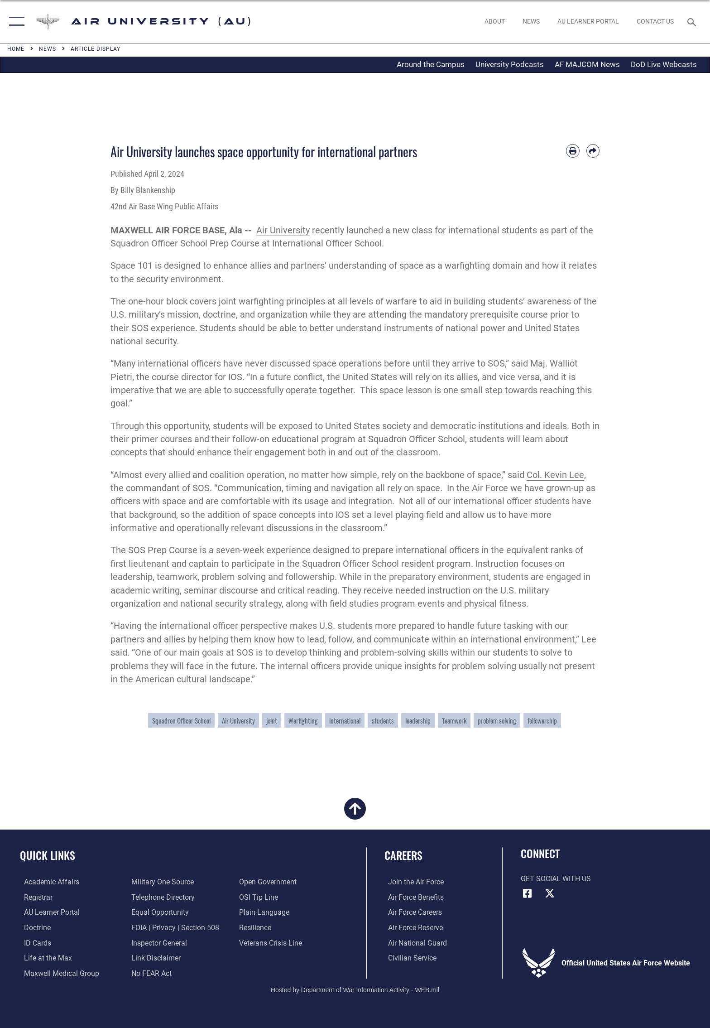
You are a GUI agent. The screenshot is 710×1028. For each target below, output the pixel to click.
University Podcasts (509, 64)
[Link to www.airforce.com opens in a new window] (412, 882)
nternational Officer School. (329, 243)
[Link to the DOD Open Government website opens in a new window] (269, 882)
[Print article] (572, 150)
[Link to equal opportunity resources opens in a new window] (159, 912)
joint (271, 720)
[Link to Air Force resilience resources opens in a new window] (256, 927)
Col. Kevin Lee (555, 475)
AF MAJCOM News (587, 64)
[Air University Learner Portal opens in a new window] (48, 912)
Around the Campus (431, 64)
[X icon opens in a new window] (549, 893)
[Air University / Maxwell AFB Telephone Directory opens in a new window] (162, 897)
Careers (403, 855)
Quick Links (47, 855)
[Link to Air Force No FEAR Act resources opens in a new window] (150, 972)
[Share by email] (593, 150)
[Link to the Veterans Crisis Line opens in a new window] (271, 942)
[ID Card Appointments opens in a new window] (33, 942)
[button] (14, 21)
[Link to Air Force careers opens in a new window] (411, 912)
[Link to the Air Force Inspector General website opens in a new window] (158, 942)
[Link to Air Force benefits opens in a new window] (412, 897)
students (383, 720)
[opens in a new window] (588, 21)
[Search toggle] (693, 21)
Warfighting (303, 720)
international (344, 720)
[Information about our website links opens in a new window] (155, 957)
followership (542, 720)
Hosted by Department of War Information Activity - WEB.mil (355, 989)
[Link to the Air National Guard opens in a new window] (413, 942)
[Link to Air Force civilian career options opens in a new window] (408, 957)
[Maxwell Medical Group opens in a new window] (57, 972)
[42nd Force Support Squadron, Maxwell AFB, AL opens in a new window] (44, 957)
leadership (418, 720)
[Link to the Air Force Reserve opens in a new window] (411, 927)
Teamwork (454, 720)
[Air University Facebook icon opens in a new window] (527, 893)
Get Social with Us (556, 878)
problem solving (497, 720)
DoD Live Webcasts (664, 64)
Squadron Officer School (158, 243)
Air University (283, 230)
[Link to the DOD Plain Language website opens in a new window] (265, 912)
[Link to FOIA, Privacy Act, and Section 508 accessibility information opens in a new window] (174, 927)
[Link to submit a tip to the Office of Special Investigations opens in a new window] (259, 897)
